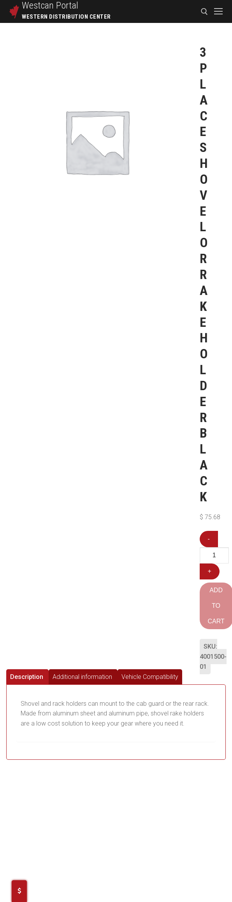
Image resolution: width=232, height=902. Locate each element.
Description (26, 676)
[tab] (27, 676)
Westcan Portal (50, 5)
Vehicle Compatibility (149, 676)
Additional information (82, 676)
